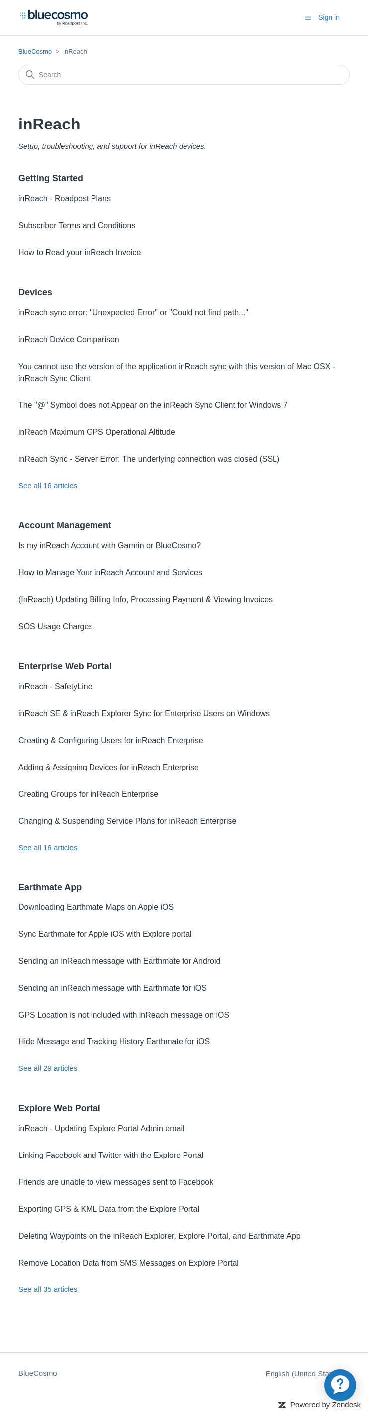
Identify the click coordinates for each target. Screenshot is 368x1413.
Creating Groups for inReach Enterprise (88, 794)
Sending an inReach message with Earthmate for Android (119, 961)
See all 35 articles (47, 1289)
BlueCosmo (35, 51)
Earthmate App (50, 887)
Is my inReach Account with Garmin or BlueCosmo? (109, 545)
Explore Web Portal (59, 1108)
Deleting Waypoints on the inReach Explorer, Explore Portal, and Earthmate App (159, 1236)
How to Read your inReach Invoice (79, 252)
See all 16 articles (47, 485)
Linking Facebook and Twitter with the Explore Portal (110, 1155)
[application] (340, 1385)
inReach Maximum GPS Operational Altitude (96, 432)
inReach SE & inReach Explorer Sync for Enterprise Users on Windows (144, 713)
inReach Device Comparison (68, 339)
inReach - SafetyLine (55, 686)
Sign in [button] (329, 17)
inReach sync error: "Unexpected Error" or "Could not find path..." (133, 312)
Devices (35, 292)
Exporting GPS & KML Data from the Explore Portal (108, 1209)
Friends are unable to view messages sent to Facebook (115, 1182)
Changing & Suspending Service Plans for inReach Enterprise (127, 821)
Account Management (64, 525)
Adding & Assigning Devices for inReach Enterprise (108, 767)
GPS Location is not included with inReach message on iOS (123, 1015)
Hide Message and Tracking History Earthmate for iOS (114, 1041)
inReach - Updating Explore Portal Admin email (101, 1128)
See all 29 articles (47, 1068)
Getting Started (50, 178)
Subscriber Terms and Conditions (76, 225)
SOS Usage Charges (55, 626)
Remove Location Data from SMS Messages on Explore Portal (128, 1263)
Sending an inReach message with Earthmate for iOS (112, 988)
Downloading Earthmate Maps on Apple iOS (96, 907)
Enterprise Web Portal (65, 666)
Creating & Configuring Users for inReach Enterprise (110, 740)
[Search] (184, 75)
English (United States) (307, 1373)
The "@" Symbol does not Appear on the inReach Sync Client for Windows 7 (153, 405)
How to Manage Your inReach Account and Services (110, 572)
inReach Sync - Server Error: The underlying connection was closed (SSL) (148, 459)
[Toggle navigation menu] (308, 17)
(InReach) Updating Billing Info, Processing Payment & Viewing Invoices (145, 599)
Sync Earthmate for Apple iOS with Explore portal (105, 934)
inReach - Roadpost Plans (64, 198)
